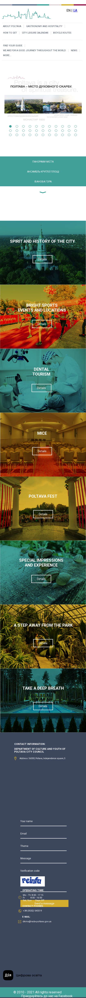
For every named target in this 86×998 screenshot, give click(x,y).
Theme (24, 846)
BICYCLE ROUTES (62, 32)
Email (23, 833)
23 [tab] (10, 135)
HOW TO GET (10, 32)
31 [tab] (62, 135)
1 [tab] (10, 126)
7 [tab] (49, 126)
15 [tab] (30, 130)
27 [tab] (36, 135)
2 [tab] (17, 126)
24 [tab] (17, 135)
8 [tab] (56, 126)
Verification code (30, 870)
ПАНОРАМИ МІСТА (43, 161)
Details (42, 259)
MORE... (7, 55)
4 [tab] (30, 126)
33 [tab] (75, 135)
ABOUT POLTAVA (12, 26)
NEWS (74, 50)
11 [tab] (75, 126)
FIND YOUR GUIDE (12, 45)
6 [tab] (43, 126)
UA (75, 10)
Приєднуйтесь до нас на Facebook (47, 996)
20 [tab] (62, 130)
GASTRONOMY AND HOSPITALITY (44, 26)
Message (25, 858)
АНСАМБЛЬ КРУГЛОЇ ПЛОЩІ (43, 171)
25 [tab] (23, 135)
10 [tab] (69, 126)
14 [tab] (23, 130)
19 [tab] (56, 130)
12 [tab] (10, 130)
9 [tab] (62, 126)
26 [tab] (30, 135)
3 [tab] (23, 126)
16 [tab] (36, 130)
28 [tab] (43, 135)
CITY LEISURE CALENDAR (35, 32)
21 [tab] (69, 130)
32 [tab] (69, 135)
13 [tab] (17, 130)
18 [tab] (49, 130)
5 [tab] (36, 126)
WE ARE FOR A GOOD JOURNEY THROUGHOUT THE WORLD (34, 50)
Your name (26, 821)
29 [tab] (49, 135)
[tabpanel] (43, 88)
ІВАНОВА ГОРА (43, 181)
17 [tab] (43, 130)
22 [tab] (75, 130)
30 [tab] (56, 135)
